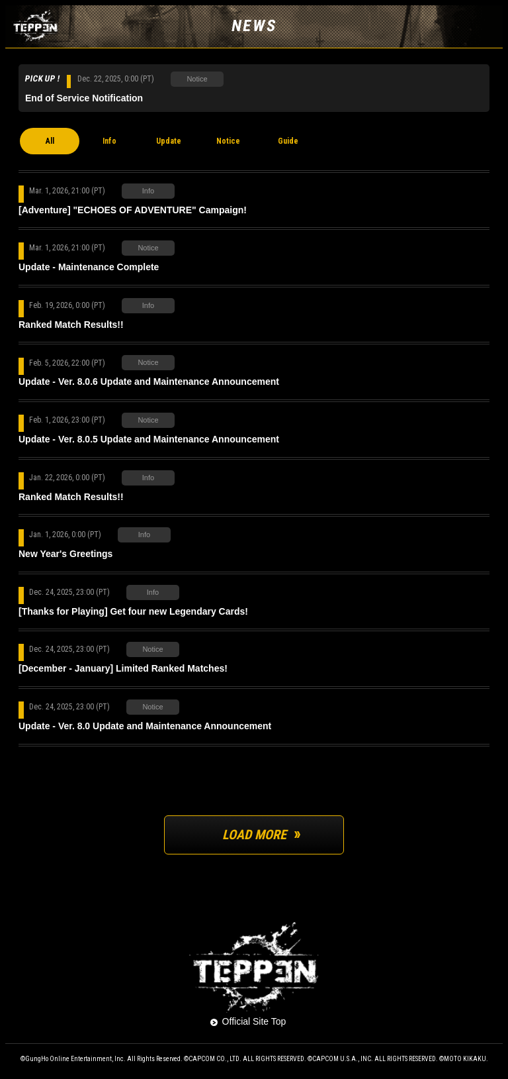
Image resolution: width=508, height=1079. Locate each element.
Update (168, 141)
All (50, 141)
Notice (228, 141)
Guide (288, 141)
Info (109, 141)
